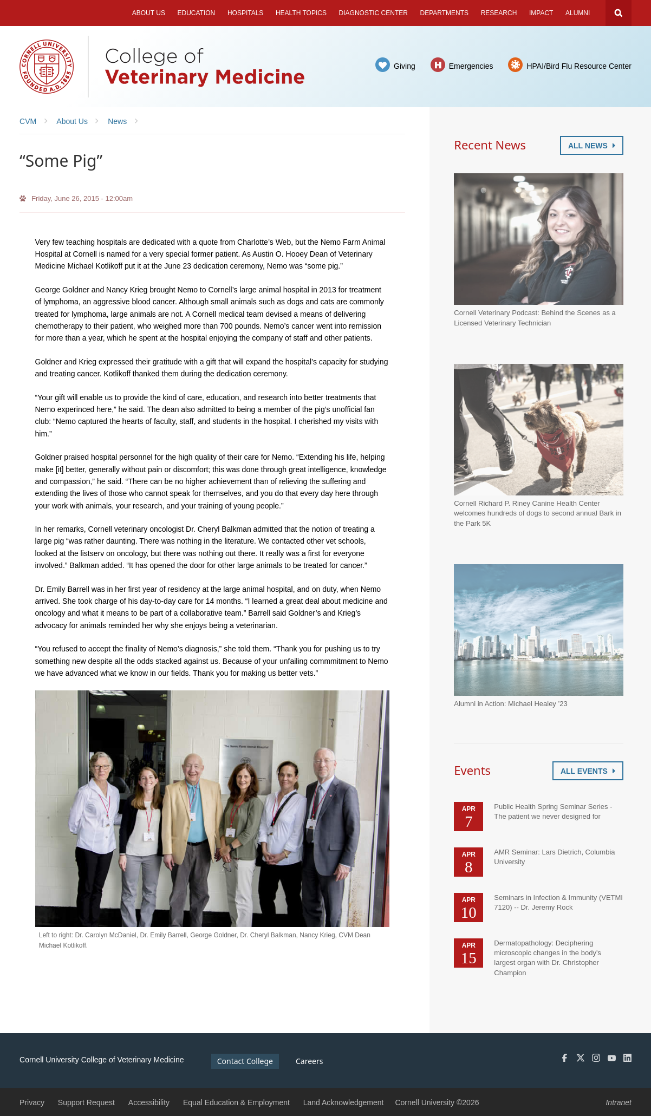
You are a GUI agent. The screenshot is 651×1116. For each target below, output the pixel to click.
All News (591, 145)
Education (197, 13)
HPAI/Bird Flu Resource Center (578, 66)
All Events (588, 771)
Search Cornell (619, 13)
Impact (541, 13)
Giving (404, 66)
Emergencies (471, 66)
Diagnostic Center (373, 13)
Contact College (245, 1061)
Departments (444, 13)
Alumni (577, 13)
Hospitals (245, 13)
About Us (148, 13)
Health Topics (301, 13)
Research (499, 13)
